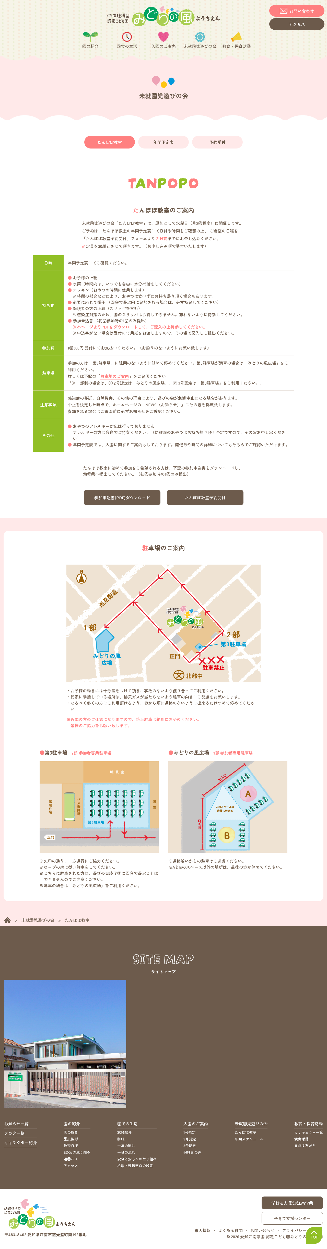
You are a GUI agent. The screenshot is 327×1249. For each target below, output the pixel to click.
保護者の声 (192, 1154)
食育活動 (301, 1140)
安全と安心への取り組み (137, 1160)
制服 (120, 1140)
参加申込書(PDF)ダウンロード (122, 499)
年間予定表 (163, 143)
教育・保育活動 (308, 1125)
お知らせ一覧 (16, 1125)
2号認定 (189, 1140)
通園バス (71, 1160)
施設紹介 (124, 1134)
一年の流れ (126, 1147)
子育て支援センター (292, 1220)
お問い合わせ (262, 1232)
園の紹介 (72, 1125)
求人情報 (202, 1232)
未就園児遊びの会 (37, 922)
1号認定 (189, 1134)
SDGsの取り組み (77, 1154)
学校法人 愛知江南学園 (292, 1205)
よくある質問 (230, 1232)
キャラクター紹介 (20, 1144)
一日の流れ (126, 1154)
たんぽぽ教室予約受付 (205, 499)
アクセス (71, 1167)
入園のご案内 (195, 1125)
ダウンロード (125, 328)
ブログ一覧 (14, 1135)
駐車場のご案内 (114, 378)
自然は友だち (305, 1147)
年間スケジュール (249, 1140)
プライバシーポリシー (302, 1232)
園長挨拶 (71, 1140)
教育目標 (71, 1147)
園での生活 (127, 1125)
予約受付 (217, 143)
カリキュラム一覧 (308, 1134)
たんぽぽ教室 (109, 143)
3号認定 (189, 1147)
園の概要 (71, 1134)
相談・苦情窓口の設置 (135, 1167)
